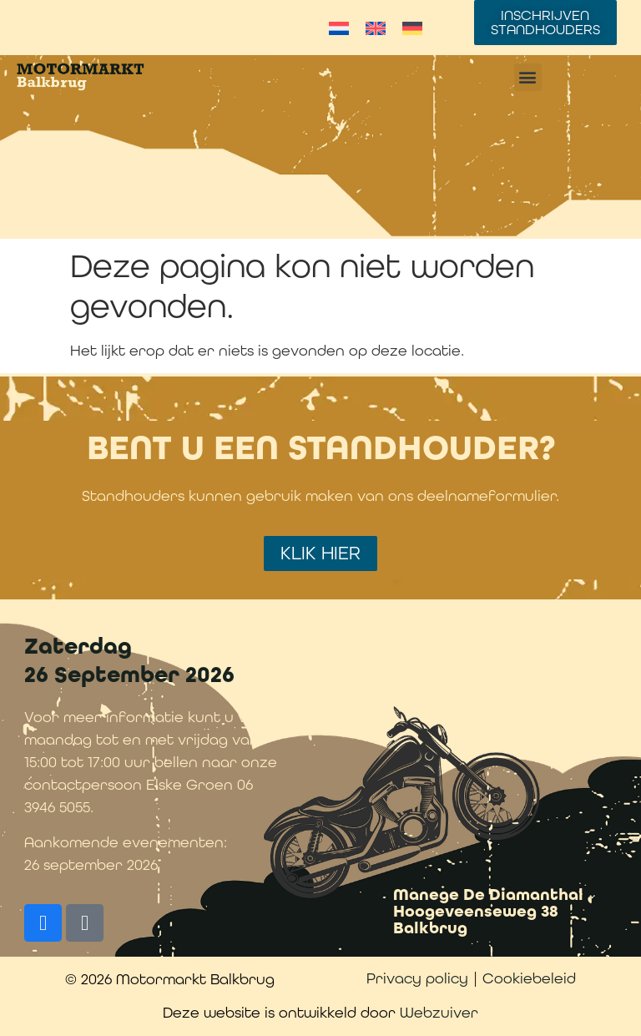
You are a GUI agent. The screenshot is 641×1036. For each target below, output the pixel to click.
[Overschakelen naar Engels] (375, 27)
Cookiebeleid (529, 978)
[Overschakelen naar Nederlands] (338, 27)
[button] (528, 77)
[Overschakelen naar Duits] (412, 27)
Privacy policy (417, 978)
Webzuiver (439, 1012)
